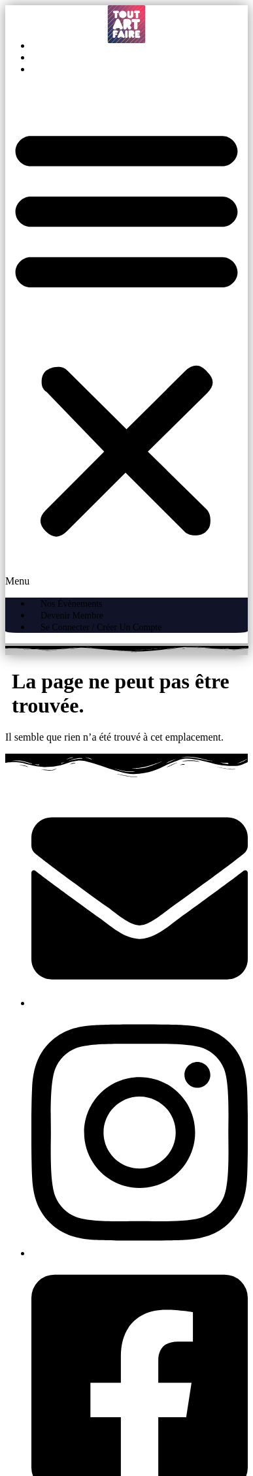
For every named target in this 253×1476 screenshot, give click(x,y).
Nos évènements (84, 46)
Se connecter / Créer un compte (114, 69)
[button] (126, 336)
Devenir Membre (85, 58)
